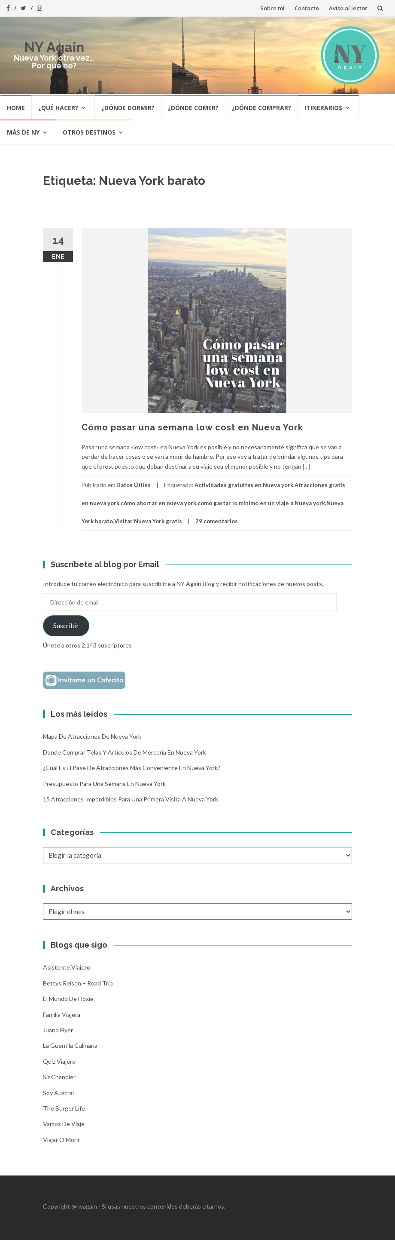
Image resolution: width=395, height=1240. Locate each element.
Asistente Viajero (66, 967)
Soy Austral (58, 1092)
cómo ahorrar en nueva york (158, 503)
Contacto (307, 8)
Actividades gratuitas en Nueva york (243, 485)
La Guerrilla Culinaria (70, 1045)
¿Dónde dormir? (128, 108)
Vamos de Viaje (64, 1123)
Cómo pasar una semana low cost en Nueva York (192, 427)
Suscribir (66, 625)
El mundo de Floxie (68, 998)
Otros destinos (89, 132)
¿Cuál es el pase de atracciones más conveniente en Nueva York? (131, 767)
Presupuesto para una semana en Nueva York (104, 783)
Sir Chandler (59, 1076)
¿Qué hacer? (58, 108)
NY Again (54, 47)
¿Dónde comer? (193, 108)
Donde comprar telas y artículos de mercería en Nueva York (124, 752)
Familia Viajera (61, 1014)
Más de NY (23, 132)
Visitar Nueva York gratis (148, 521)
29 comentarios (216, 521)
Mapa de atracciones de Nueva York (92, 736)
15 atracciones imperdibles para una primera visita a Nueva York (130, 799)
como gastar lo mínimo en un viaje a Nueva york (261, 503)
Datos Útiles (133, 485)
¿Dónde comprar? (261, 108)
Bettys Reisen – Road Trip (78, 983)
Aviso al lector (348, 8)
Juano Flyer (58, 1030)
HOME (16, 108)
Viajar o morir (61, 1139)
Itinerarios (323, 108)
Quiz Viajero (59, 1061)
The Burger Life (64, 1108)
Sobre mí (272, 8)
